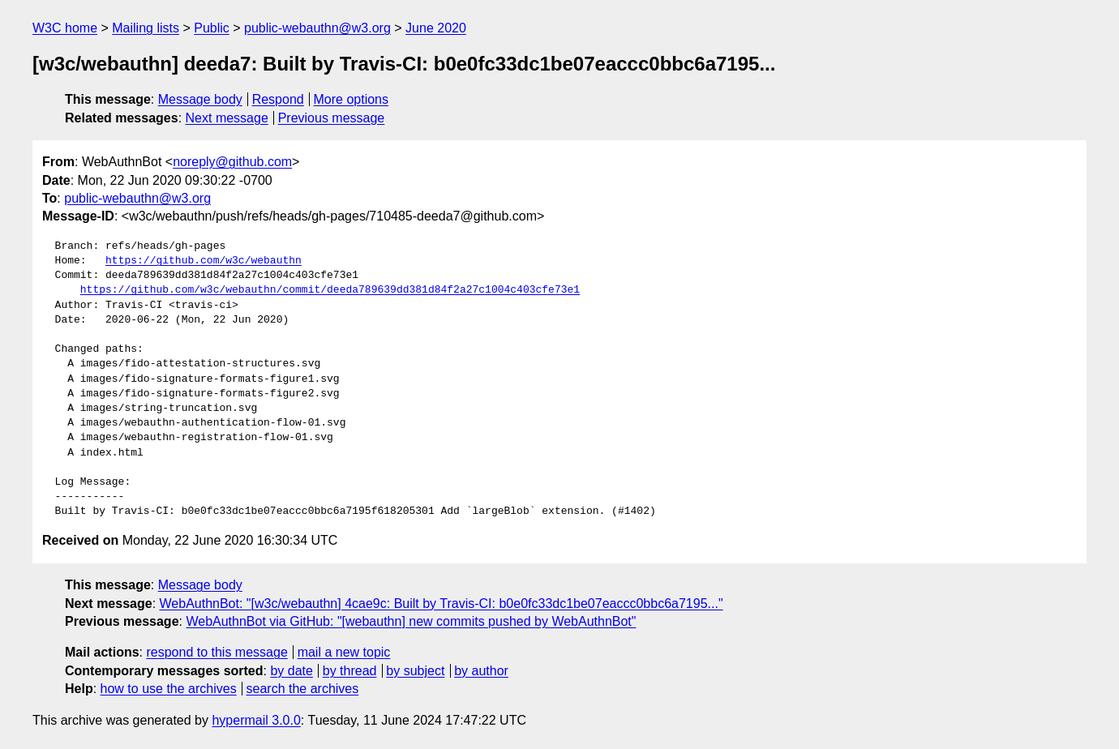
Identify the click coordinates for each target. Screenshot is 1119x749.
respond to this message (216, 652)
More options (351, 99)
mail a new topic (344, 652)
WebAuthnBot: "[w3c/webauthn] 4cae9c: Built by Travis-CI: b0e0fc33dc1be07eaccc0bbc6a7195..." (441, 603)
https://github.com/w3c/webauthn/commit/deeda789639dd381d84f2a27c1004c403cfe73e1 (330, 290)
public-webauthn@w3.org (317, 28)
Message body (200, 99)
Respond (278, 99)
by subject (415, 671)
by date (291, 671)
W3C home (64, 28)
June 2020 (435, 28)
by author (481, 671)
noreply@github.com (232, 162)
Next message (227, 118)
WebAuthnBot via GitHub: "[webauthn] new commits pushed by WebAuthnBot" (411, 621)
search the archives (303, 689)
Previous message (331, 118)
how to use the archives (169, 689)
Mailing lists (145, 28)
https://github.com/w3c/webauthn (203, 261)
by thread (350, 671)
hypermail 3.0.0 (256, 720)
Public (211, 28)
